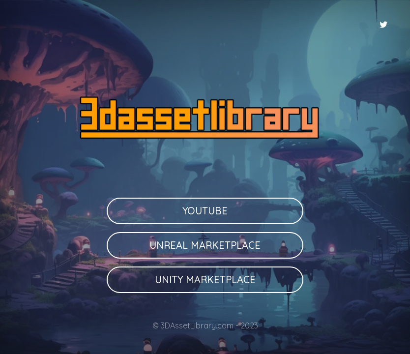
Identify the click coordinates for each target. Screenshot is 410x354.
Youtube (205, 211)
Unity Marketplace (205, 279)
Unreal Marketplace (205, 245)
